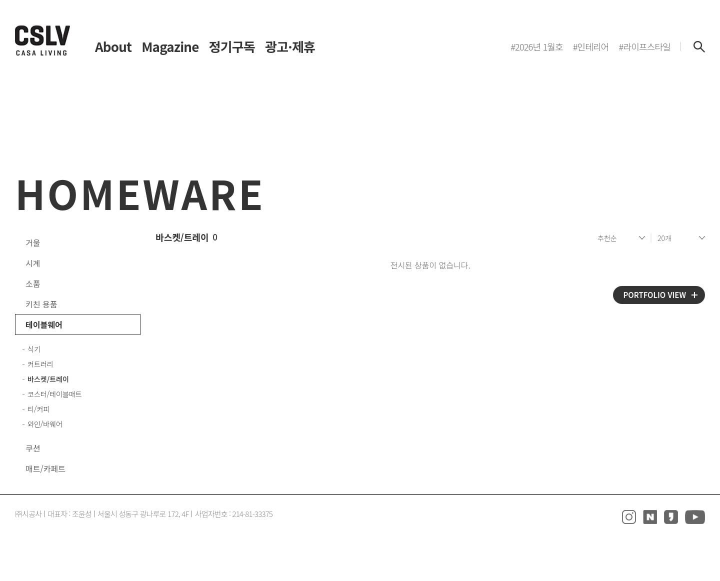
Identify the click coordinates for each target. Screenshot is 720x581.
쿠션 (33, 448)
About (113, 46)
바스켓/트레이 (48, 379)
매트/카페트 (46, 468)
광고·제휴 (290, 46)
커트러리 (41, 364)
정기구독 (232, 46)
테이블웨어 (44, 324)
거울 (33, 242)
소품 (33, 284)
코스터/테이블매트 (55, 394)
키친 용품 (41, 304)
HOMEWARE (140, 193)
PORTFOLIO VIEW (654, 295)
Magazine (170, 46)
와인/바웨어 (45, 424)
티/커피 (39, 409)
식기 (34, 349)
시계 (33, 263)
